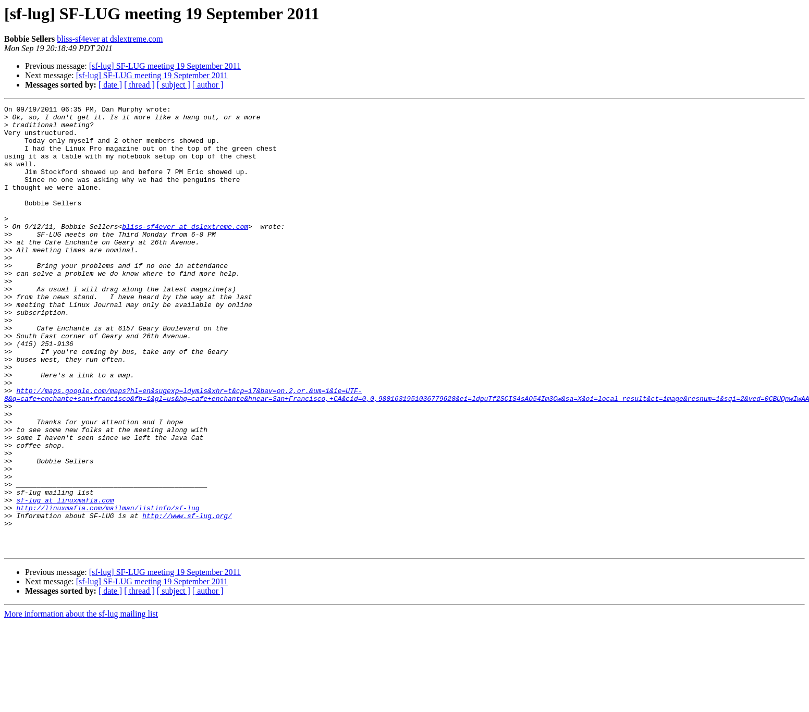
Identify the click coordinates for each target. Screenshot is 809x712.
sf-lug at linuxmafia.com (65, 579)
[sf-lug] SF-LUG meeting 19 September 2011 (165, 66)
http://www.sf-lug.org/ (187, 598)
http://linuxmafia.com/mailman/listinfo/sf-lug (107, 589)
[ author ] (208, 84)
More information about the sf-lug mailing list (81, 702)
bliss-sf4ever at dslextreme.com (110, 38)
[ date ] (110, 84)
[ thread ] (139, 84)
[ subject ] (173, 84)
